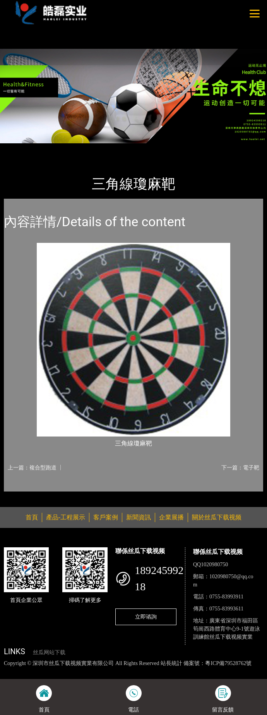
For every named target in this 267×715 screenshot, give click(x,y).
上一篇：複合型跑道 (32, 467)
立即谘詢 (146, 617)
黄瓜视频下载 (127, 671)
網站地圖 (11, 671)
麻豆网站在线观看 (166, 671)
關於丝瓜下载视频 (216, 517)
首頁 (16, 148)
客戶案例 (105, 517)
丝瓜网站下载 (49, 652)
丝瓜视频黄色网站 (88, 671)
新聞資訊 (138, 517)
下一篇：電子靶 (240, 467)
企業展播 (171, 517)
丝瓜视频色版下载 (43, 671)
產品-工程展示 (48, 148)
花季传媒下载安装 (211, 671)
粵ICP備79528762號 (228, 663)
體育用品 (85, 148)
